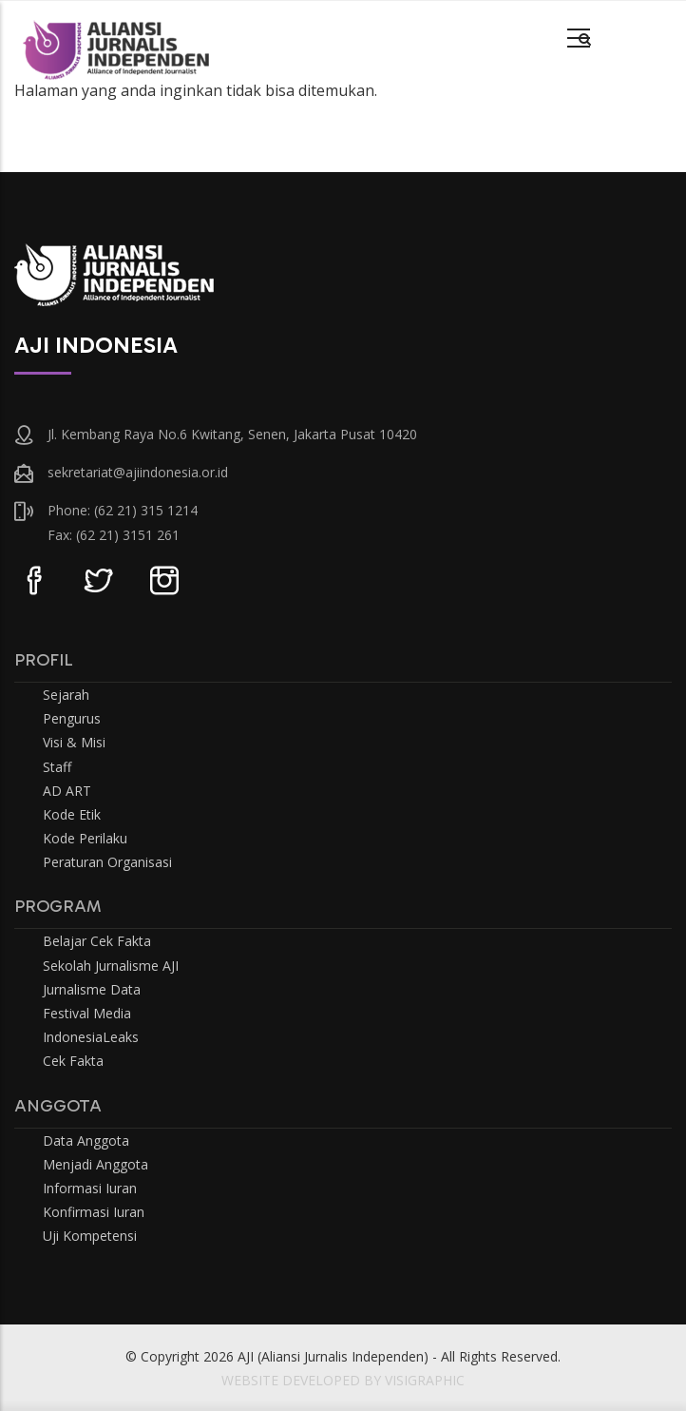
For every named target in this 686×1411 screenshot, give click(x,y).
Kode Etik (72, 814)
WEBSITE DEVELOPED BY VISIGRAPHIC (343, 1380)
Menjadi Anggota (95, 1164)
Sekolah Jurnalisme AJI (111, 966)
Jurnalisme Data (92, 989)
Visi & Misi (74, 742)
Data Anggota (86, 1140)
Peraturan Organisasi (107, 862)
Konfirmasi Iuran (93, 1212)
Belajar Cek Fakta (97, 941)
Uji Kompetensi (90, 1236)
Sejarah (66, 695)
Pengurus (72, 718)
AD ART (67, 791)
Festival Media (87, 1013)
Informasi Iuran (90, 1188)
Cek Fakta (73, 1061)
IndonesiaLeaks (91, 1037)
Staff (57, 767)
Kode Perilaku (85, 838)
